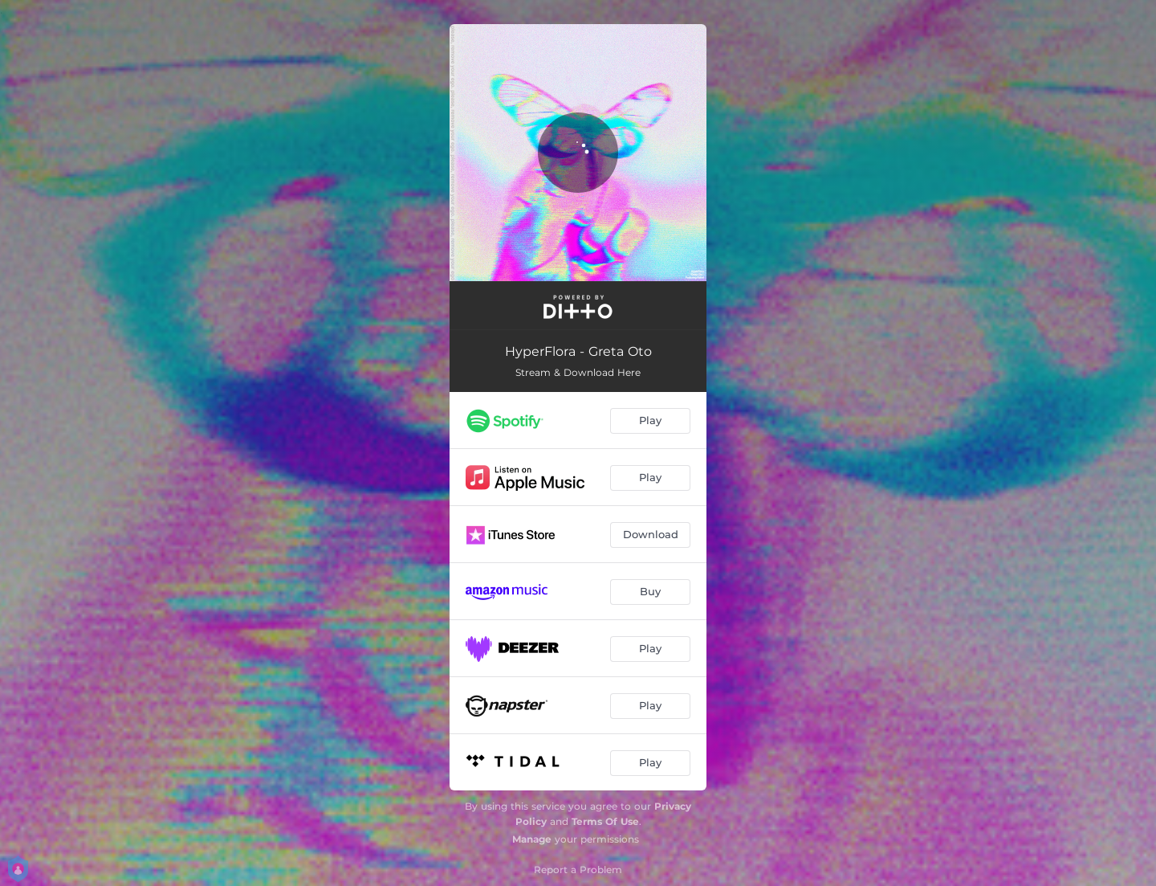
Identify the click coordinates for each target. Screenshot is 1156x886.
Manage (532, 839)
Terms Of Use (605, 821)
